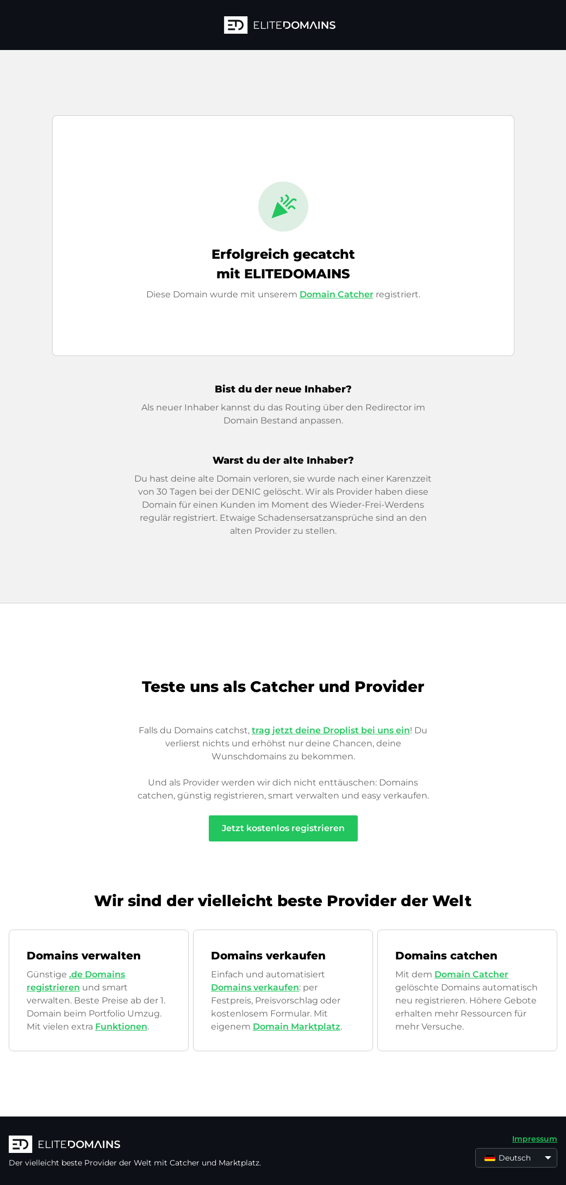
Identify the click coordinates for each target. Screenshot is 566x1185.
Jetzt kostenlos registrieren (283, 828)
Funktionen (121, 1026)
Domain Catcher (337, 294)
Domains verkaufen (255, 987)
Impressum (534, 1139)
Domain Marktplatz (296, 1026)
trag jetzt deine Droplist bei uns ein (331, 730)
